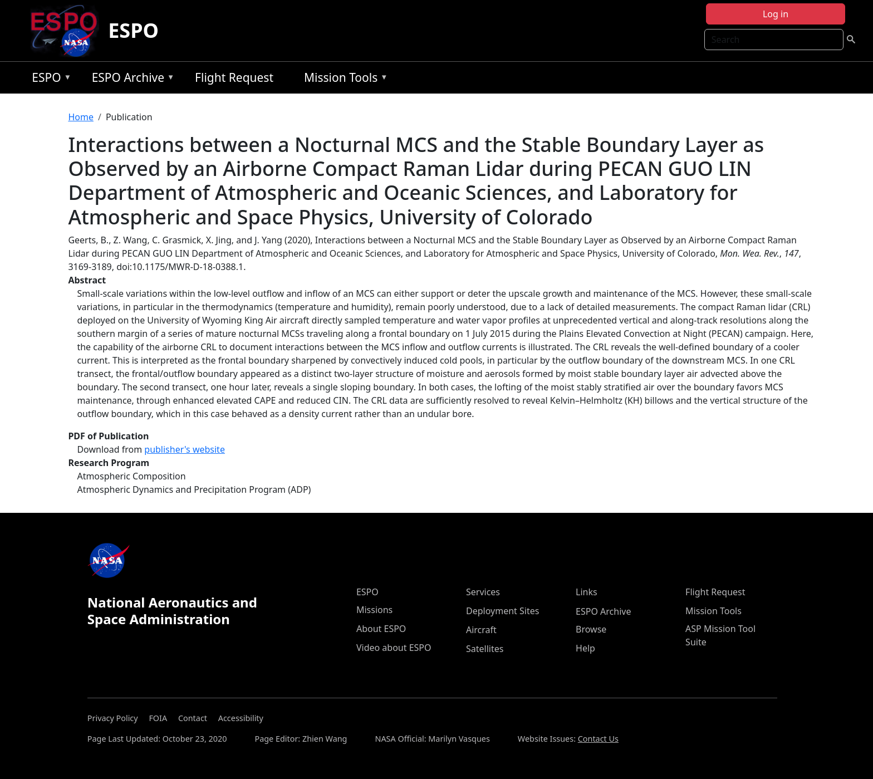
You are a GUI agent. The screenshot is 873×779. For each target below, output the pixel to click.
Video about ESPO (393, 647)
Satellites (484, 649)
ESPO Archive (130, 79)
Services (483, 592)
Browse (591, 629)
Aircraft (481, 630)
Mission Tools (343, 79)
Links (586, 592)
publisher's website (184, 449)
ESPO (133, 30)
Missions (374, 610)
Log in (775, 14)
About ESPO (381, 629)
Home (81, 117)
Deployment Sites (502, 611)
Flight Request (234, 77)
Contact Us (598, 738)
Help (585, 648)
